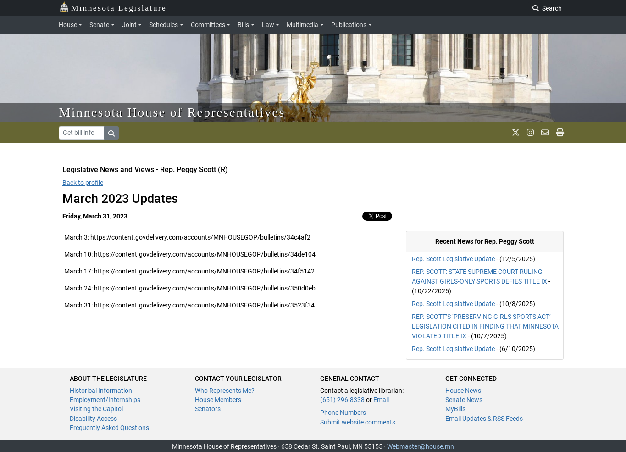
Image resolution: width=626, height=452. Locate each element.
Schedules (163, 24)
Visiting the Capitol (96, 409)
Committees (208, 24)
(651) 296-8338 (342, 399)
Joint (129, 24)
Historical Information (101, 390)
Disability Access (93, 418)
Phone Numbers (343, 412)
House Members (218, 399)
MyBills (455, 409)
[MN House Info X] (515, 133)
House (68, 24)
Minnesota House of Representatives (172, 112)
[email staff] (545, 133)
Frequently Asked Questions (109, 427)
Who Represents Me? (225, 390)
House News (463, 390)
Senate (99, 24)
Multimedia (302, 24)
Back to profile (82, 182)
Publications (348, 24)
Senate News (463, 399)
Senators (208, 409)
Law (268, 24)
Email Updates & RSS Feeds (484, 418)
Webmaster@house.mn (420, 446)
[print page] (560, 133)
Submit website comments (357, 422)
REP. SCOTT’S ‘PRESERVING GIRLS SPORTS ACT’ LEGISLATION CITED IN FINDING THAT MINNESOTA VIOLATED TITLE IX (485, 326)
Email (381, 399)
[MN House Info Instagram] (530, 133)
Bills (243, 24)
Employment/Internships (105, 399)
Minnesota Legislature (113, 7)
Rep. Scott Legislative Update (453, 258)
